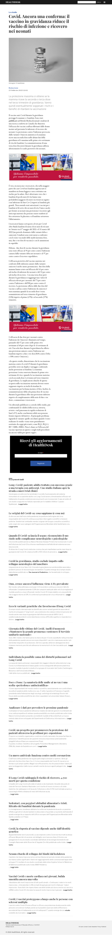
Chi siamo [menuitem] (79, 928)
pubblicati (13, 120)
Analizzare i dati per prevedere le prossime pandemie (40, 710)
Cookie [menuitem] (89, 928)
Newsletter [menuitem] (94, 928)
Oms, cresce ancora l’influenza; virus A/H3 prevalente (40, 583)
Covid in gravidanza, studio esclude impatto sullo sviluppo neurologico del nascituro (38, 562)
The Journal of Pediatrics (38, 572)
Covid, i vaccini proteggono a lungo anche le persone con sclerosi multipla (40, 902)
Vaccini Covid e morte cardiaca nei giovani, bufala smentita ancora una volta (38, 880)
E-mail (40, 453)
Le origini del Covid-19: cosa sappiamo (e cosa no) (38, 513)
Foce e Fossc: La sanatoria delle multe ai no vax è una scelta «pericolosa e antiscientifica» (40, 686)
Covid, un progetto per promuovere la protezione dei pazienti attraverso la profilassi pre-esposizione (40, 734)
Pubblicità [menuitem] (103, 928)
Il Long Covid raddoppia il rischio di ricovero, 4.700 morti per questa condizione (39, 781)
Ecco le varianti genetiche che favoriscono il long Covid (37, 607)
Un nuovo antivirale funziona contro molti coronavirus (41, 757)
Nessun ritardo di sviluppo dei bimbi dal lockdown (38, 856)
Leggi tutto (23, 504)
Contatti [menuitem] (85, 928)
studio (67, 912)
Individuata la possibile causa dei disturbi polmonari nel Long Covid (39, 661)
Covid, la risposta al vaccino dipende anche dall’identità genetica (34, 832)
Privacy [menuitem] (99, 928)
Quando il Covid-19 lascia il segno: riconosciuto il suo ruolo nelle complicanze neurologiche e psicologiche (40, 537)
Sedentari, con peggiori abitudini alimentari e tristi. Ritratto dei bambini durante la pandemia (39, 807)
